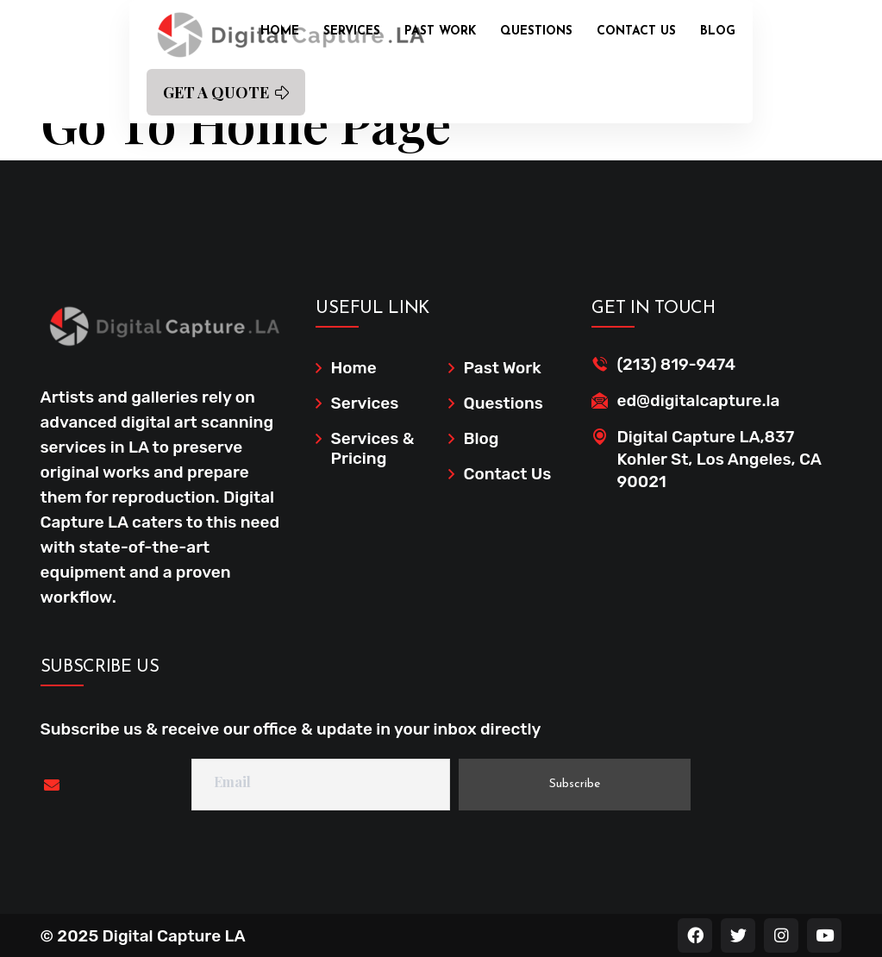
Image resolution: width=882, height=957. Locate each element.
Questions (536, 31)
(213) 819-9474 (675, 364)
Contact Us (636, 31)
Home (279, 31)
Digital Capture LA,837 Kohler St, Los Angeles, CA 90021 (718, 459)
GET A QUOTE (226, 92)
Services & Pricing (372, 448)
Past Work (440, 31)
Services (351, 31)
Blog (717, 31)
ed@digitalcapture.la (697, 400)
